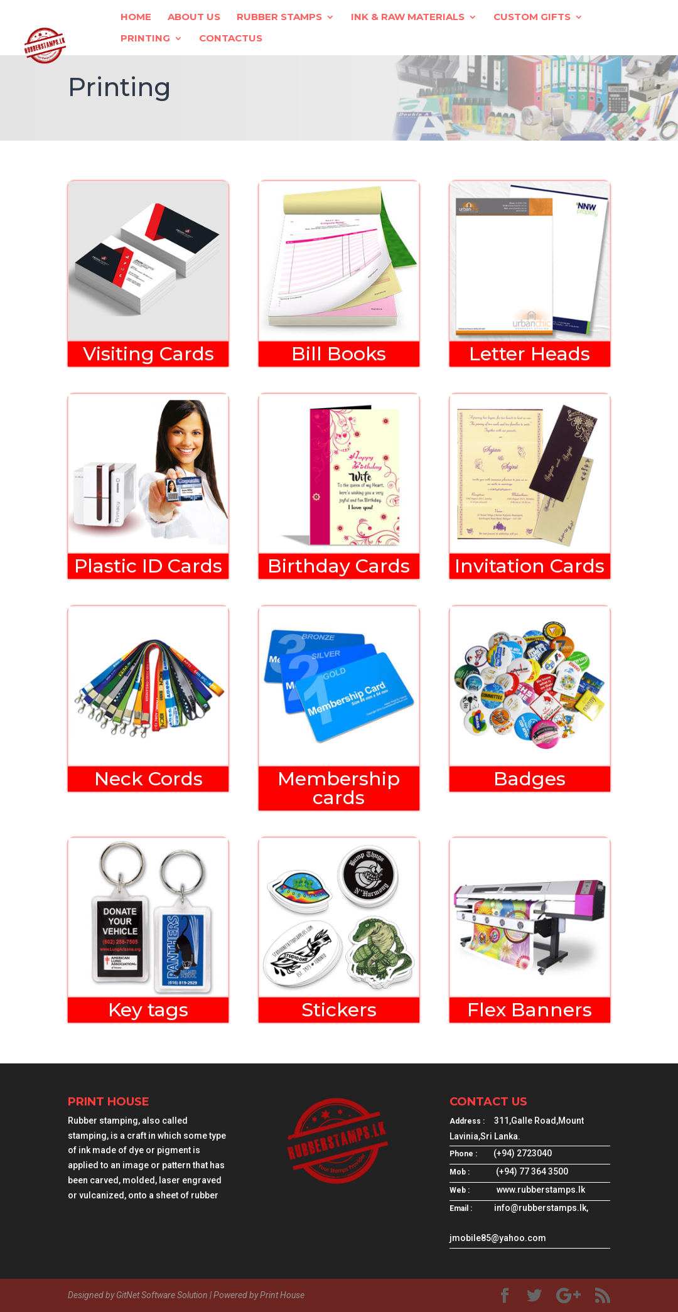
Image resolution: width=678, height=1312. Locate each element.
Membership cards (338, 788)
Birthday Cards (338, 566)
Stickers (339, 1009)
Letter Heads (529, 353)
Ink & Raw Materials (408, 18)
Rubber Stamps (279, 18)
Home (136, 18)
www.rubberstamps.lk (541, 1190)
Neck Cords (148, 778)
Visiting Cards (148, 353)
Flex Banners (529, 1009)
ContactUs (230, 39)
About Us (194, 18)
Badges (529, 778)
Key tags (148, 1009)
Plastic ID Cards (148, 566)
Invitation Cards (530, 566)
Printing (145, 39)
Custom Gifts (532, 18)
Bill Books (338, 353)
